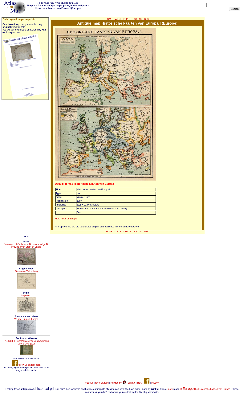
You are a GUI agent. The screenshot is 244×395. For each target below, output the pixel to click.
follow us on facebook (26, 365)
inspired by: (118, 382)
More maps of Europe (66, 218)
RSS (139, 382)
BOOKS (137, 19)
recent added (102, 382)
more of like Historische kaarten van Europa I (200, 389)
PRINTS (127, 19)
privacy (155, 382)
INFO (146, 19)
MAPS (118, 19)
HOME (109, 19)
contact (131, 382)
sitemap (89, 382)
